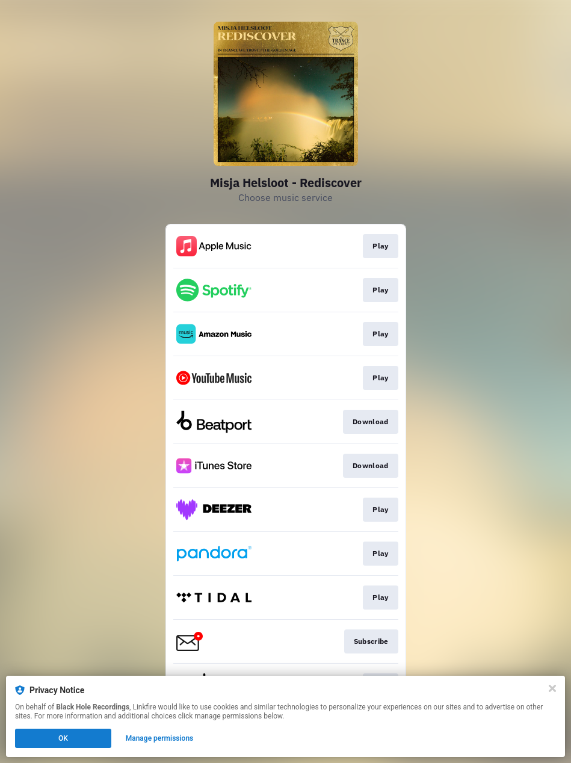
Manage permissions (160, 738)
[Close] (552, 688)
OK (63, 738)
